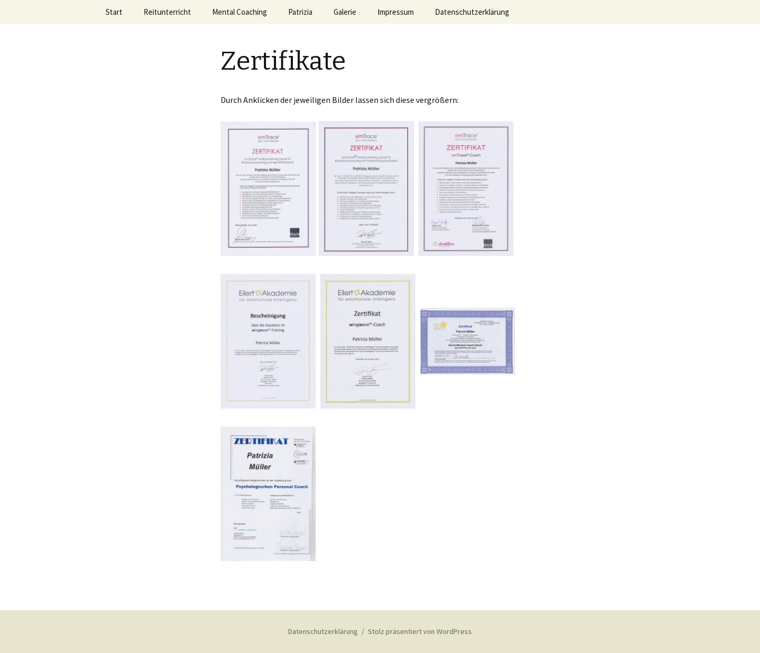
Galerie (345, 12)
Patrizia (300, 12)
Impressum (395, 12)
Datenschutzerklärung (472, 12)
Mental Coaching (239, 12)
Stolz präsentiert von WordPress (420, 631)
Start (114, 12)
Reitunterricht (167, 12)
